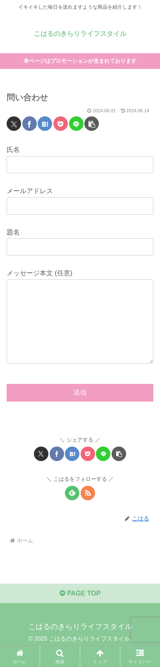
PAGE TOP (80, 609)
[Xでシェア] (14, 123)
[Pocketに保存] (60, 123)
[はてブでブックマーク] (45, 123)
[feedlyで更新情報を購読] (72, 509)
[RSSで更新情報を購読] (88, 509)
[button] (91, 123)
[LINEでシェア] (76, 123)
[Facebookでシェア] (29, 123)
